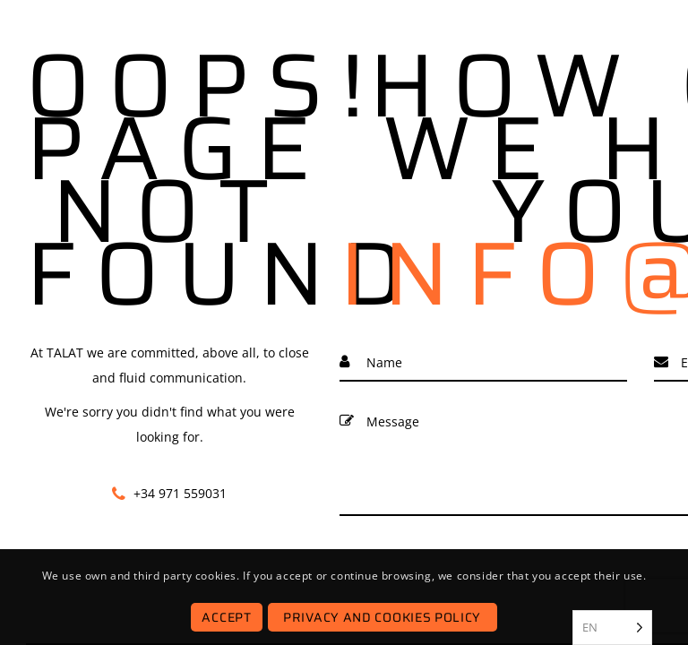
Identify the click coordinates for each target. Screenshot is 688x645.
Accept (226, 617)
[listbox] (612, 627)
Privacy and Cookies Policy (382, 617)
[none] (612, 627)
